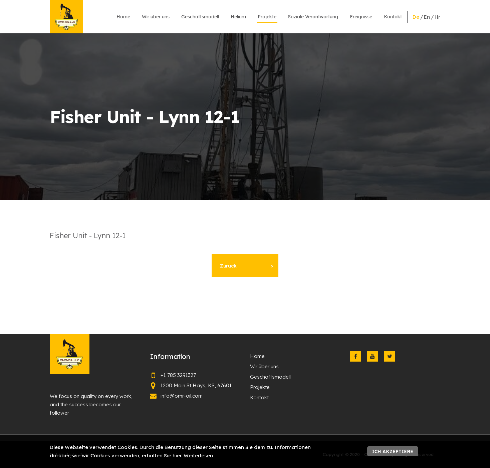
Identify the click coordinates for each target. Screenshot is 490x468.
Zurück (246, 266)
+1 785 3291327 (178, 375)
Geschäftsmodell (200, 17)
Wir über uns (156, 17)
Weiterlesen (198, 455)
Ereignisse (361, 17)
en (427, 17)
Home (123, 17)
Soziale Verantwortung (313, 17)
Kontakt (393, 17)
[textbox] (245, 235)
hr (437, 17)
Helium (238, 17)
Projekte (267, 17)
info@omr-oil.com (182, 396)
